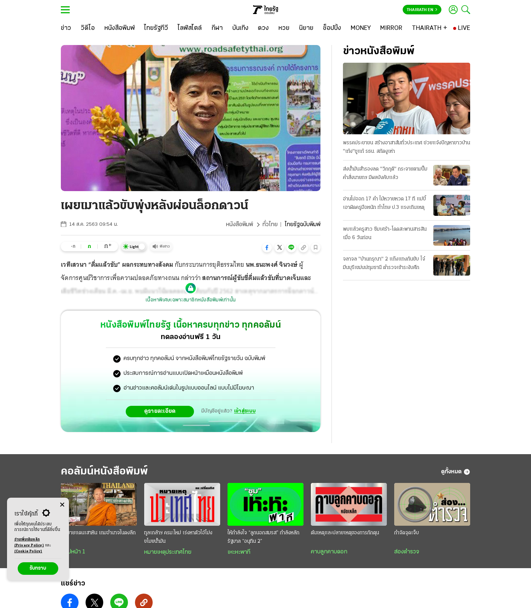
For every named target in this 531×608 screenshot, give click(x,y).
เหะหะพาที (239, 552)
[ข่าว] (66, 28)
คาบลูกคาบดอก (329, 552)
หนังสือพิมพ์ (239, 225)
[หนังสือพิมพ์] (119, 28)
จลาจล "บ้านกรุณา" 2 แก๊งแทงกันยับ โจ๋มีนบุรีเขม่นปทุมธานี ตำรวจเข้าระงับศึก (384, 263)
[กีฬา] (217, 28)
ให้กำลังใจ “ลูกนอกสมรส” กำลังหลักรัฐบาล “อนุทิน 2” (263, 537)
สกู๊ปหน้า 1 (73, 552)
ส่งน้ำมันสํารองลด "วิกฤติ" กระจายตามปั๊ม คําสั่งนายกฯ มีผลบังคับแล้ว (385, 173)
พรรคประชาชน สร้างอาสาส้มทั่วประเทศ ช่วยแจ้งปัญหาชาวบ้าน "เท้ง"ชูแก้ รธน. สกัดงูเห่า (406, 147)
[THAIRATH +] (429, 28)
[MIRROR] (391, 28)
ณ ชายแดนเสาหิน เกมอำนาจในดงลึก (98, 533)
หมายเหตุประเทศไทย (167, 552)
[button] (267, 247)
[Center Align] (62, 505)
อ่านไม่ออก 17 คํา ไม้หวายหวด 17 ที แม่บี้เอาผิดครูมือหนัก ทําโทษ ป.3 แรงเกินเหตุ (384, 203)
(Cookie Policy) (28, 551)
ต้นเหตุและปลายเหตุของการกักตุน (345, 533)
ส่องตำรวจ (406, 552)
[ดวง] (263, 28)
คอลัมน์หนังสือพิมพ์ (104, 471)
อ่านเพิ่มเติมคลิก (29, 543)
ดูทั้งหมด (455, 472)
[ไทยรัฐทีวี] (156, 28)
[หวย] (283, 28)
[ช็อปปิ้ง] (332, 28)
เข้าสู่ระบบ (245, 411)
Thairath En (422, 10)
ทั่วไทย (270, 225)
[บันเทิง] (240, 28)
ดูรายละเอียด (160, 411)
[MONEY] (361, 28)
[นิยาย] (306, 28)
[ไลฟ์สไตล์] (190, 28)
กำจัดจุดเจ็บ (406, 533)
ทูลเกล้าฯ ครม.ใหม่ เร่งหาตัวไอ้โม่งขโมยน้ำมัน (178, 537)
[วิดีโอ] (88, 28)
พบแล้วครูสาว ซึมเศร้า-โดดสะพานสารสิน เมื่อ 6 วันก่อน (385, 234)
